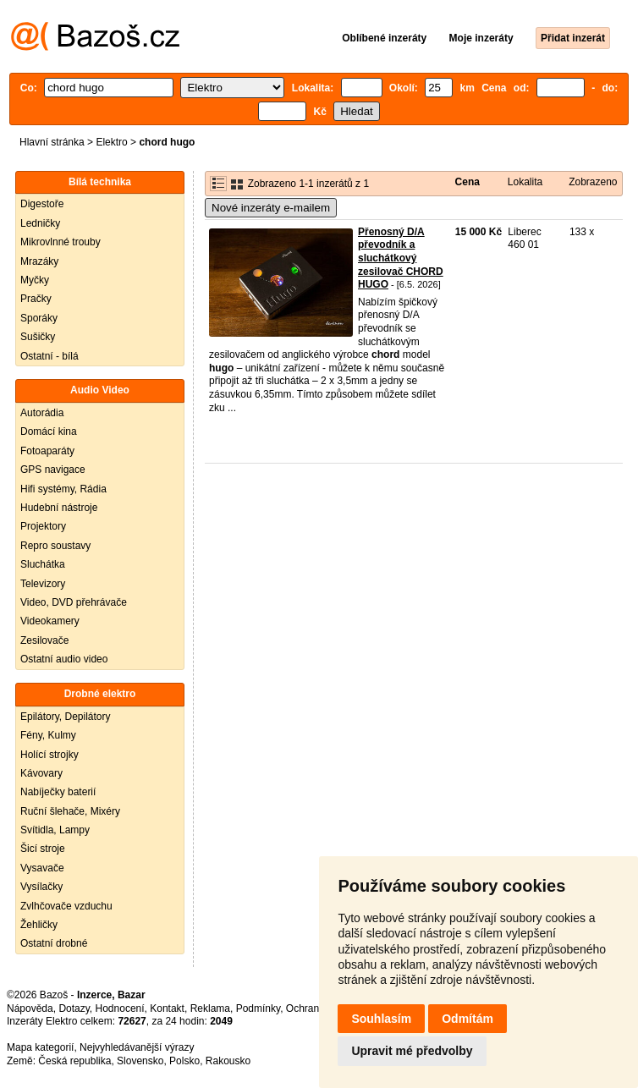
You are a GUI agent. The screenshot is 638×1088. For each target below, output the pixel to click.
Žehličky (39, 925)
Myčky (34, 280)
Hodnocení (120, 1008)
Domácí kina (48, 431)
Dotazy (73, 1008)
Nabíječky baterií (58, 792)
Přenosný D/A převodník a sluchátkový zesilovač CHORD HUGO (400, 258)
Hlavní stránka (52, 142)
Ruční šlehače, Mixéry (70, 811)
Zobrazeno (593, 182)
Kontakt (167, 1008)
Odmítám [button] (467, 1018)
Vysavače (42, 868)
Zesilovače (44, 640)
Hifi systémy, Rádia (63, 489)
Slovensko (140, 1061)
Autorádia (41, 413)
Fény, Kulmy (48, 735)
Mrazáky (39, 261)
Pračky (36, 299)
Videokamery (50, 621)
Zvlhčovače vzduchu (66, 906)
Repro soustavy (55, 546)
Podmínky (258, 1008)
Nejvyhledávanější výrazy (137, 1047)
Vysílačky (41, 887)
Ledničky (40, 223)
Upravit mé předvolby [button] (411, 1051)
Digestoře (41, 204)
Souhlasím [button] (381, 1018)
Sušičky (37, 337)
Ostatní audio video (63, 659)
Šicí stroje (42, 848)
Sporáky (39, 318)
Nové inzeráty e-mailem (271, 207)
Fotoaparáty (47, 451)
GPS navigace (52, 469)
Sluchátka (42, 564)
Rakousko (228, 1061)
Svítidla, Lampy (55, 830)
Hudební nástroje (58, 508)
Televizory (42, 584)
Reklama (210, 1008)
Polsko (184, 1061)
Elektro (111, 142)
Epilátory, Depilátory (65, 717)
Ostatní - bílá (49, 356)
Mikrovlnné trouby (60, 242)
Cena (467, 182)
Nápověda (30, 1008)
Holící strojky (49, 755)
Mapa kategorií (40, 1047)
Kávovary (41, 773)
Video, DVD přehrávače (73, 602)
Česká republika (74, 1061)
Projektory (43, 526)
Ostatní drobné (53, 943)
